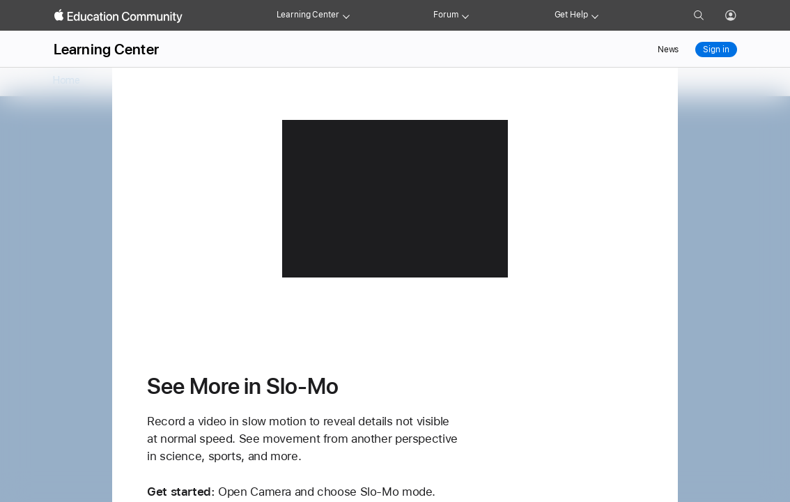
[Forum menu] (465, 15)
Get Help (571, 15)
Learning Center (308, 15)
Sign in (716, 49)
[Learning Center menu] (346, 15)
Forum (445, 15)
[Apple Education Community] (118, 16)
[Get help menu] (594, 15)
